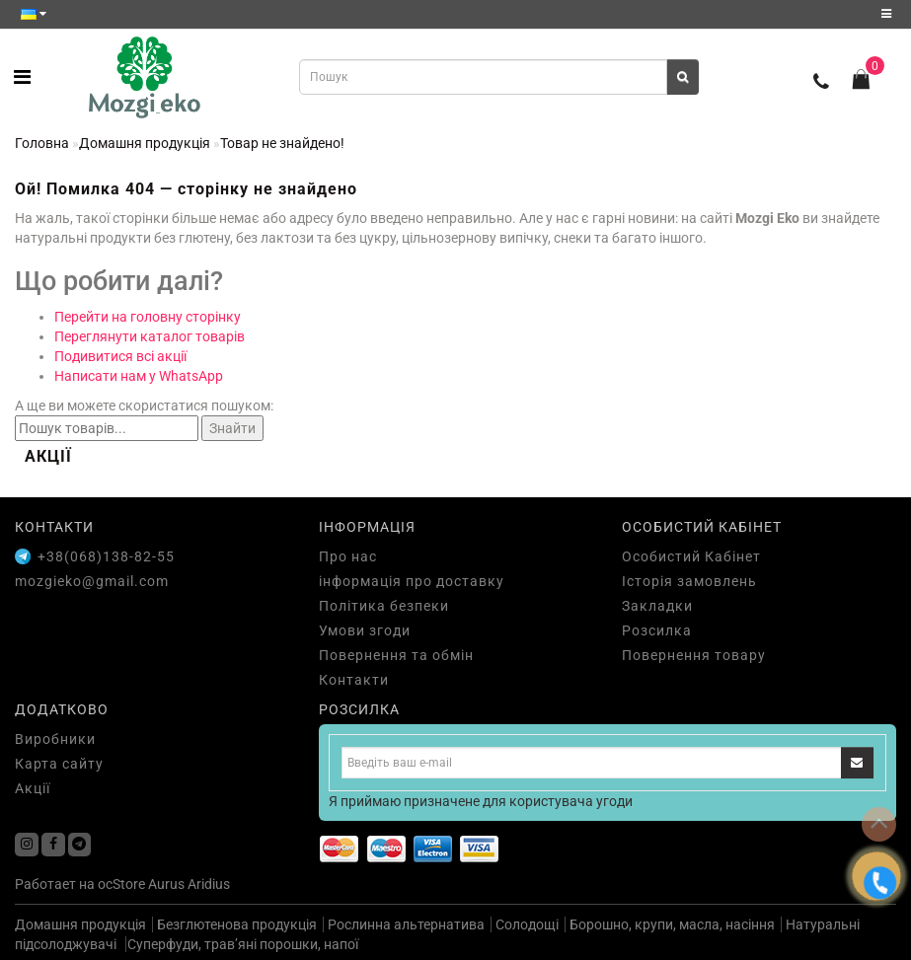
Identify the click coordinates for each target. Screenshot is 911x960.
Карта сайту (59, 764)
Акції (32, 788)
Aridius (209, 884)
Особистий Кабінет (691, 556)
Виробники (55, 739)
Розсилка (657, 630)
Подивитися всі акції (120, 356)
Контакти (354, 680)
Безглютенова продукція (237, 924)
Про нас (348, 556)
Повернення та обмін (396, 655)
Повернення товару (694, 655)
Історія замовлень (689, 581)
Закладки (657, 606)
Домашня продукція (144, 143)
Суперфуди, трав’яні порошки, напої (242, 944)
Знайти (232, 428)
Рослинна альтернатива (406, 924)
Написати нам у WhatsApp (138, 376)
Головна (42, 143)
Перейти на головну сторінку (147, 317)
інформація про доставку (411, 581)
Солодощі (527, 924)
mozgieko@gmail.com (92, 581)
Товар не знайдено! (282, 143)
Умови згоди (365, 630)
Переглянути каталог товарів (149, 336)
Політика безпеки (384, 606)
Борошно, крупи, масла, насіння (672, 924)
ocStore (121, 884)
